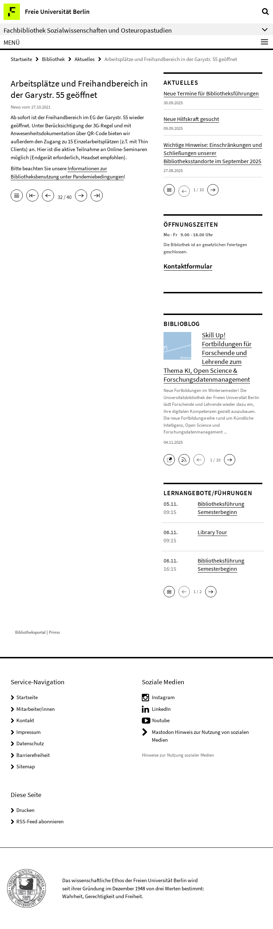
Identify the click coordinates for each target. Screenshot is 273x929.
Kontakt (25, 720)
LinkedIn (161, 709)
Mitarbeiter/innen (35, 709)
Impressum (28, 732)
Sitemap (25, 766)
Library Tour (212, 532)
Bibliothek (53, 59)
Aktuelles (85, 59)
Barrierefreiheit (33, 755)
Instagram (163, 697)
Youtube (161, 720)
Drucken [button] (25, 810)
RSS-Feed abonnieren (40, 821)
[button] (169, 190)
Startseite (21, 59)
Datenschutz (30, 743)
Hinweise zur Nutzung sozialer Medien (178, 755)
